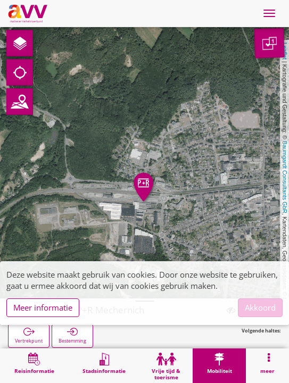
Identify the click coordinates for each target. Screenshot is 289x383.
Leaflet (285, 51)
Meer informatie (42, 307)
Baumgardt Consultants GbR (285, 177)
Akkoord (260, 307)
